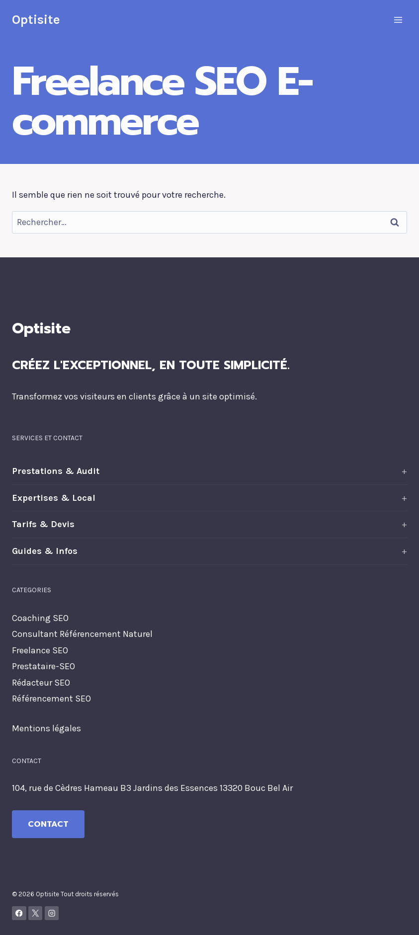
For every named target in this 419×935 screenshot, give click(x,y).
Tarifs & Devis (43, 524)
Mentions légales (46, 728)
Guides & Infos (45, 550)
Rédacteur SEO (41, 682)
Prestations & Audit (55, 471)
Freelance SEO (40, 650)
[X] (35, 913)
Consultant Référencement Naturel (82, 633)
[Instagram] (52, 913)
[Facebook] (19, 913)
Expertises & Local (53, 497)
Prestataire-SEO (43, 666)
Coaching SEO (40, 618)
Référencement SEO (51, 698)
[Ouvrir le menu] (398, 19)
